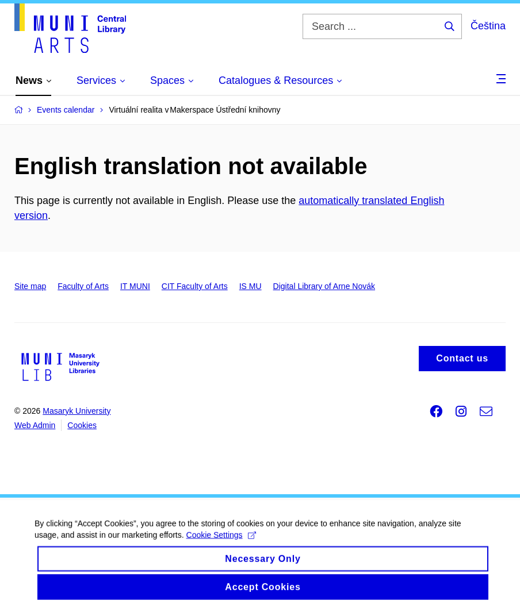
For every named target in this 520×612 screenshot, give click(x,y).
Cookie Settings (221, 553)
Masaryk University (76, 410)
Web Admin (34, 425)
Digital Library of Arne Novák (324, 286)
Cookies (82, 425)
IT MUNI (135, 286)
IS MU (250, 286)
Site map (30, 286)
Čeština (488, 26)
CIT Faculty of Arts (195, 286)
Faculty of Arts (83, 286)
